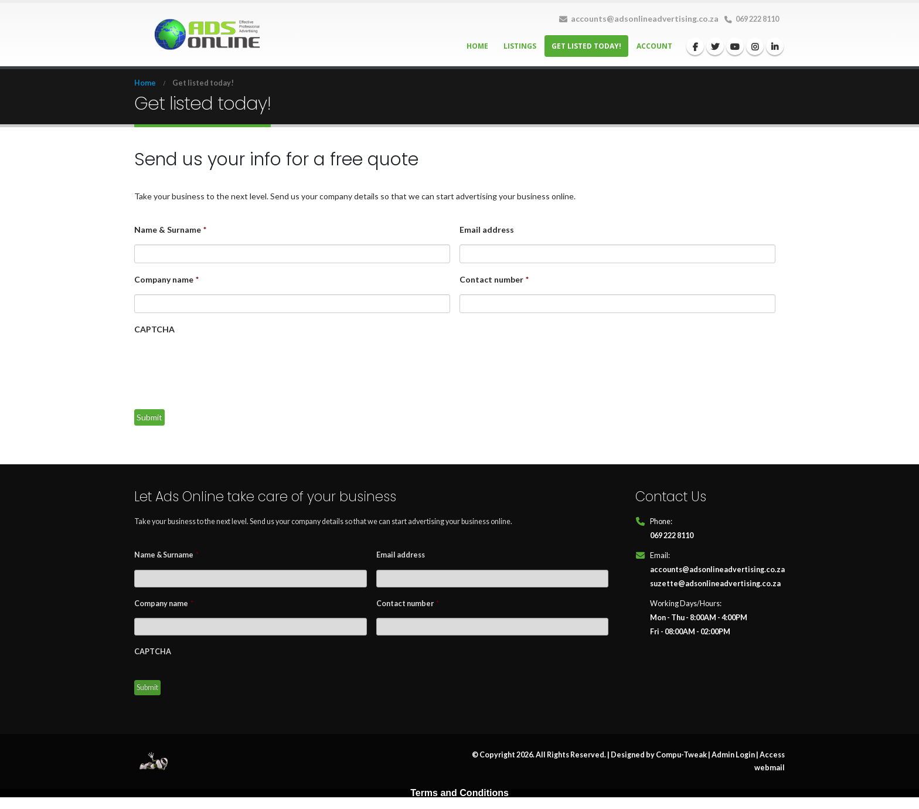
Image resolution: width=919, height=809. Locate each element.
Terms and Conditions (459, 793)
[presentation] (223, 367)
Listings (519, 46)
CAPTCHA (154, 329)
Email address (487, 229)
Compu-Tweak (681, 754)
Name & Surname (170, 229)
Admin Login (733, 754)
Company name (166, 279)
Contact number (494, 279)
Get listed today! (586, 46)
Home (477, 46)
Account (654, 46)
